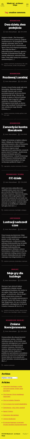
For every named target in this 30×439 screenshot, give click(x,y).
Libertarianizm (15, 218)
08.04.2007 (23, 229)
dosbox (17, 310)
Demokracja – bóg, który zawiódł (14, 408)
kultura (25, 166)
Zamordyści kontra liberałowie (15, 128)
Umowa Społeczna (9, 419)
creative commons (9, 63)
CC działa (15, 178)
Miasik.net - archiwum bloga (15, 4)
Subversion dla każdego (11, 415)
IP (22, 166)
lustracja (24, 261)
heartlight (18, 210)
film (23, 63)
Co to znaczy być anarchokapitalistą (15, 404)
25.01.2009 (23, 81)
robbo (19, 312)
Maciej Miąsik (13, 32)
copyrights (7, 166)
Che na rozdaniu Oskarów (11, 400)
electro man (7, 312)
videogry (23, 210)
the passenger (21, 65)
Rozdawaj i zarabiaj (15, 77)
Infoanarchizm (15, 20)
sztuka (15, 65)
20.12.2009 (23, 32)
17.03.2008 (23, 182)
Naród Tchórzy (8, 411)
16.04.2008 (23, 134)
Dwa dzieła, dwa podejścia (15, 26)
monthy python (19, 113)
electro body (23, 310)
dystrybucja (18, 63)
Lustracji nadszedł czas (15, 223)
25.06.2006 (23, 280)
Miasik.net (15, 269)
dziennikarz (18, 261)
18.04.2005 (23, 331)
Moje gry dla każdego (15, 274)
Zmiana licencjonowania (15, 325)
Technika (20, 174)
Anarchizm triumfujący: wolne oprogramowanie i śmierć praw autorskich (13, 389)
